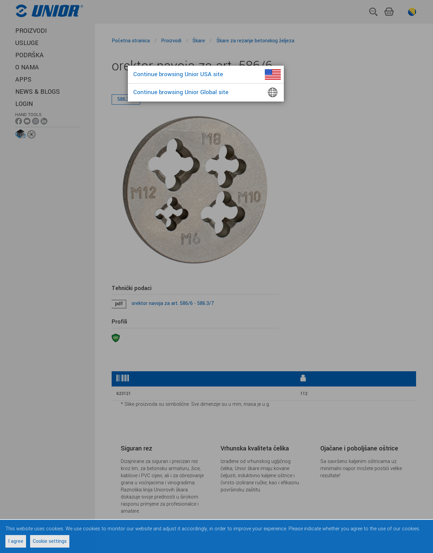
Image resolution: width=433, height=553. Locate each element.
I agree (15, 541)
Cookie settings (50, 541)
